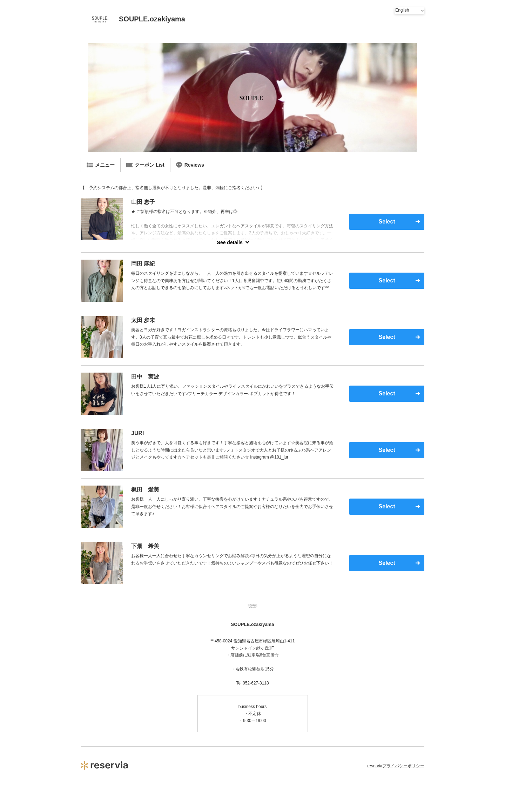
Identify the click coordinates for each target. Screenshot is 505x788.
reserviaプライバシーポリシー (395, 765)
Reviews (190, 165)
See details (230, 242)
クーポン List (145, 165)
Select (387, 222)
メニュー (101, 165)
